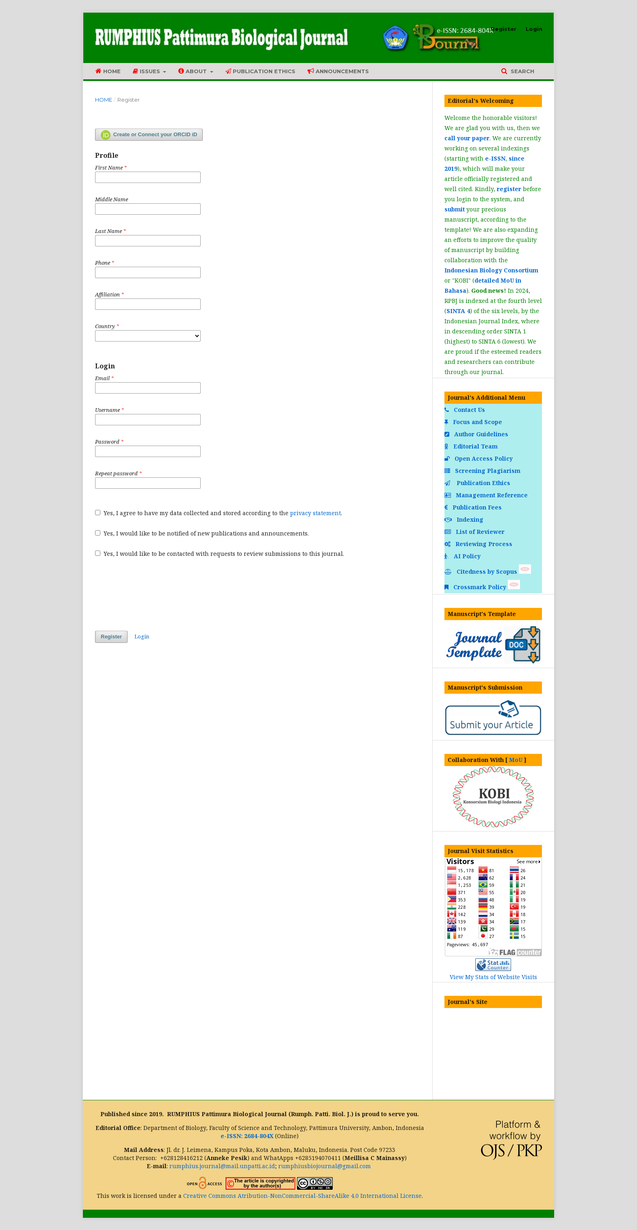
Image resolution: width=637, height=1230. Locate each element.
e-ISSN (495, 158)
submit (454, 209)
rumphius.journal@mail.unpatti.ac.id (222, 1166)
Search (521, 71)
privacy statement (315, 513)
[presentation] (157, 594)
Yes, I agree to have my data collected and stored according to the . (218, 513)
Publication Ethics (260, 71)
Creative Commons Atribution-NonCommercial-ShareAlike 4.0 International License (302, 1196)
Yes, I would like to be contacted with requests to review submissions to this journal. (219, 553)
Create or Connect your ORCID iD (149, 135)
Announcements (338, 70)
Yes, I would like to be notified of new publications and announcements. (202, 533)
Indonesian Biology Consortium (491, 270)
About (193, 70)
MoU (515, 760)
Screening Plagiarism (483, 471)
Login (534, 29)
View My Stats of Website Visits (493, 977)
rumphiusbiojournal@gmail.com (324, 1166)
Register (503, 29)
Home (108, 70)
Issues (147, 71)
